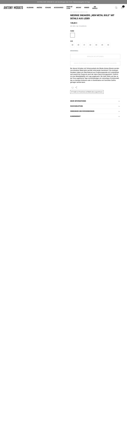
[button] (30, 8)
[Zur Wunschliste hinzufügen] (72, 87)
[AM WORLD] (95, 8)
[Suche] (116, 7)
